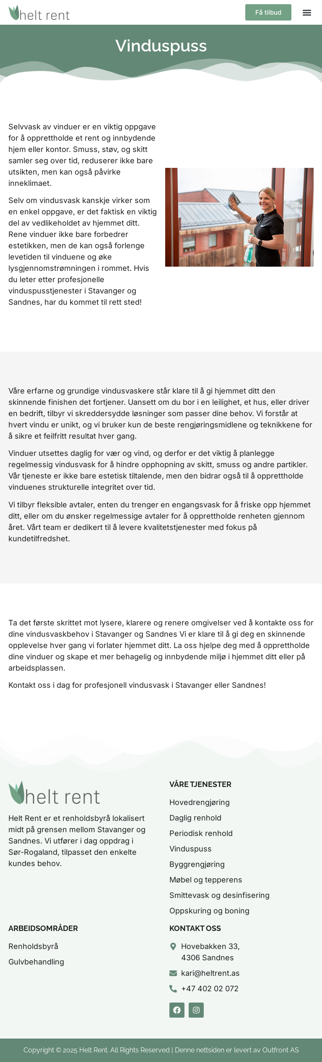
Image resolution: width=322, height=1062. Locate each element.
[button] (307, 12)
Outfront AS (280, 1050)
